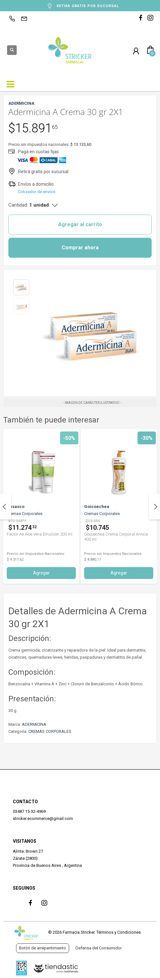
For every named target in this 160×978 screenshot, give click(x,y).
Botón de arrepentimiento (42, 948)
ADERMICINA (34, 724)
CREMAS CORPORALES (49, 731)
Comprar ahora (80, 248)
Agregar (41, 573)
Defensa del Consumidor (99, 948)
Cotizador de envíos (36, 191)
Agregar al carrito (80, 224)
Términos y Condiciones (118, 932)
